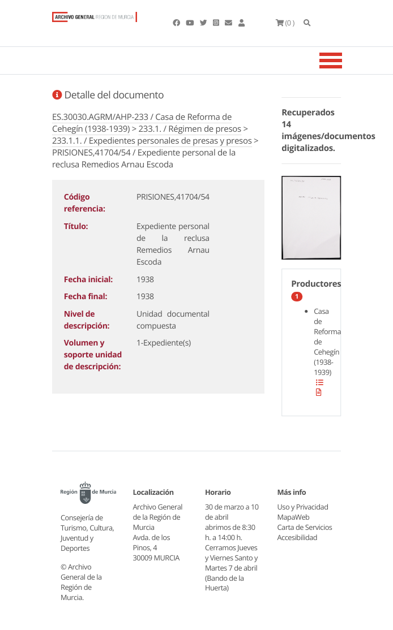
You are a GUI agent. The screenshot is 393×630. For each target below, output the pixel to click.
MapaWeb (293, 517)
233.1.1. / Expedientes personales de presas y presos (152, 140)
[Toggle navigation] (345, 60)
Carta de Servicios (304, 527)
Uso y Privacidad (302, 507)
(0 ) (285, 23)
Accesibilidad (297, 537)
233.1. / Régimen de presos (190, 129)
